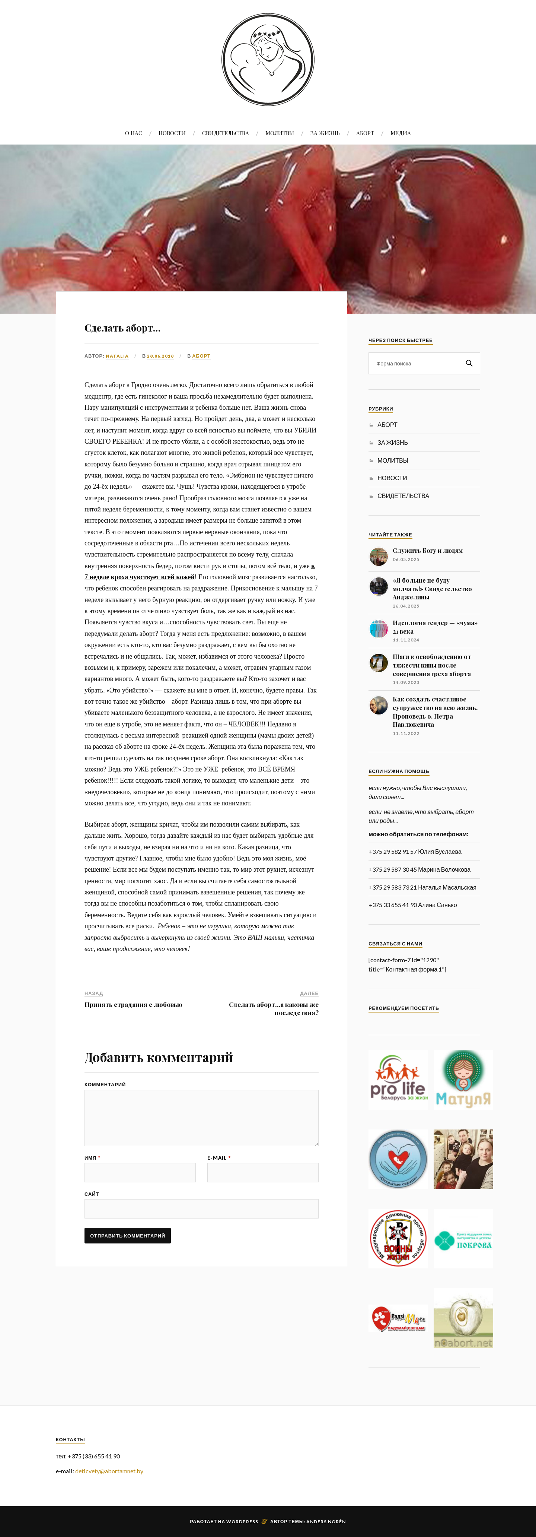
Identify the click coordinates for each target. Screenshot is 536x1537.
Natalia (117, 356)
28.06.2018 (160, 356)
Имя (92, 1176)
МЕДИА (400, 133)
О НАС (133, 133)
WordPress (242, 1521)
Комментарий (105, 1084)
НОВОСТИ (172, 133)
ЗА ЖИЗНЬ (325, 133)
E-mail (219, 1176)
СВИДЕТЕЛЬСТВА (225, 133)
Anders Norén (326, 1521)
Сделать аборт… (149, 325)
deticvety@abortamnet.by (109, 1470)
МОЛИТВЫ (279, 133)
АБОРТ (365, 133)
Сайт (91, 1216)
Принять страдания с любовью (133, 1004)
